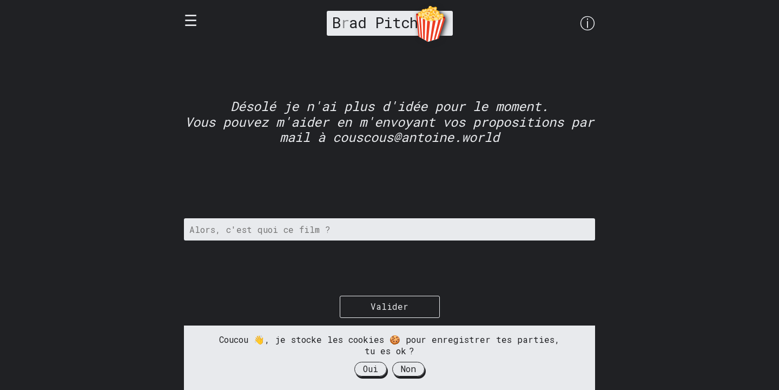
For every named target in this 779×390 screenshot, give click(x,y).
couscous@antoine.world (416, 137)
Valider (389, 306)
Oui (370, 368)
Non (408, 368)
